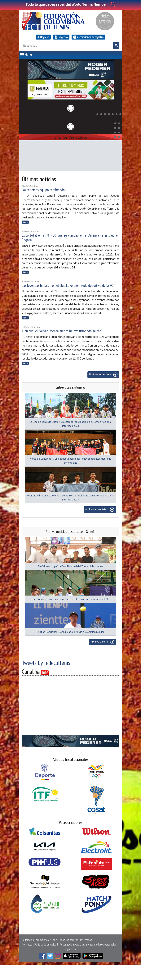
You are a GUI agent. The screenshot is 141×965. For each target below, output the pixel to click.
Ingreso (43, 37)
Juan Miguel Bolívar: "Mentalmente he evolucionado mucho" (62, 330)
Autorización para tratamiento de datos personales (88, 944)
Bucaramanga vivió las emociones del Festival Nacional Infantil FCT (70, 599)
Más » (25, 222)
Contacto (27, 944)
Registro (61, 37)
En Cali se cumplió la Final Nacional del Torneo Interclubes (70, 566)
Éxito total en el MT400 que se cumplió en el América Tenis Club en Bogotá (70, 237)
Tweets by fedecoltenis (46, 663)
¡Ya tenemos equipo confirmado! (44, 189)
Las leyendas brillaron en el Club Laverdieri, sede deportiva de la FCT (68, 285)
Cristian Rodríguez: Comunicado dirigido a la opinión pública (70, 632)
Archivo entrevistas (99, 509)
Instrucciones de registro (88, 37)
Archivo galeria (102, 642)
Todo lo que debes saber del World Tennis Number (70, 4)
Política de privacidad (46, 944)
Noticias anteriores (103, 374)
